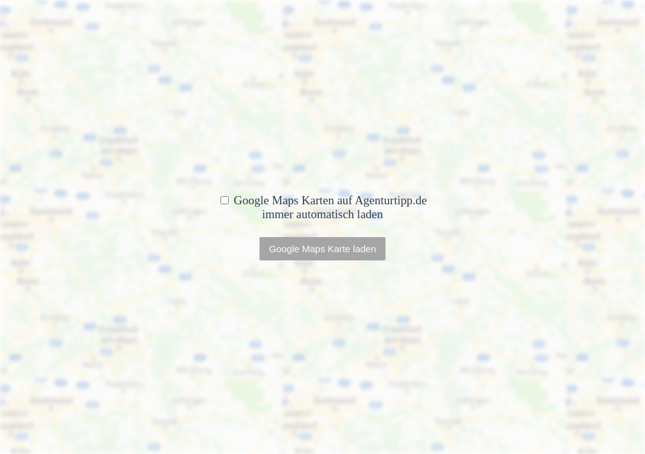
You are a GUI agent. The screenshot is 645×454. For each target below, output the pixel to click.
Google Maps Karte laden (322, 248)
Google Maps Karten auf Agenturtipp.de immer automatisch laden (323, 207)
